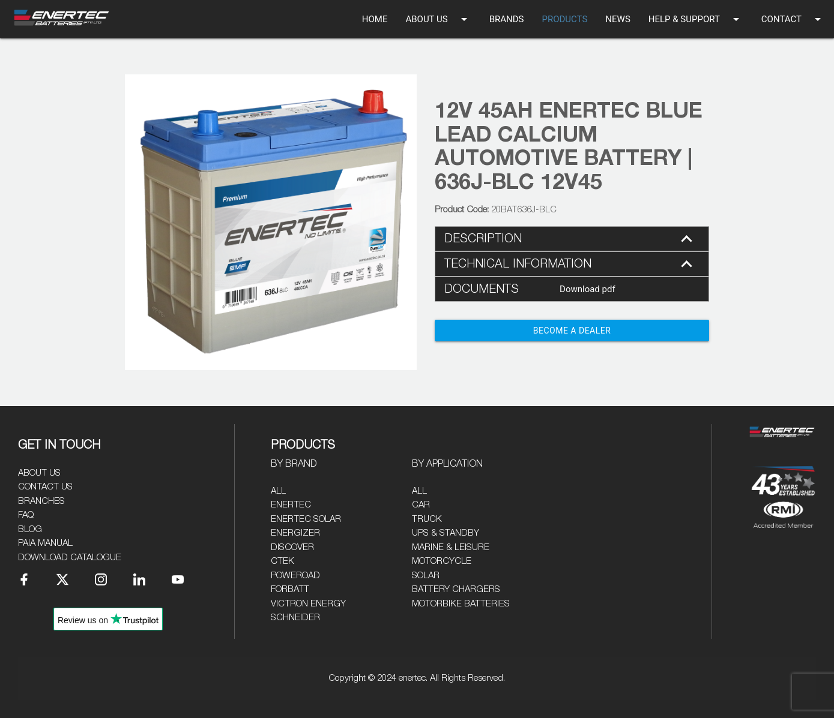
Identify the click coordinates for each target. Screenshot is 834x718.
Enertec (291, 504)
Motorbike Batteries (461, 603)
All (278, 490)
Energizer (295, 532)
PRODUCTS (564, 19)
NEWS (617, 19)
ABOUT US (438, 19)
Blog (30, 529)
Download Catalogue (69, 557)
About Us (39, 472)
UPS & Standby (445, 532)
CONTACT (793, 19)
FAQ (26, 514)
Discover (292, 547)
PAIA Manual (45, 543)
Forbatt (290, 589)
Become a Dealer (572, 330)
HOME (375, 19)
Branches (41, 501)
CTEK (282, 561)
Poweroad (295, 575)
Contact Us (45, 486)
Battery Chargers (456, 589)
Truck (427, 519)
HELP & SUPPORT (695, 19)
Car (421, 504)
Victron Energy (308, 603)
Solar (426, 575)
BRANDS (506, 19)
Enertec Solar (306, 519)
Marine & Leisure (450, 547)
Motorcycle (441, 561)
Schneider (295, 617)
